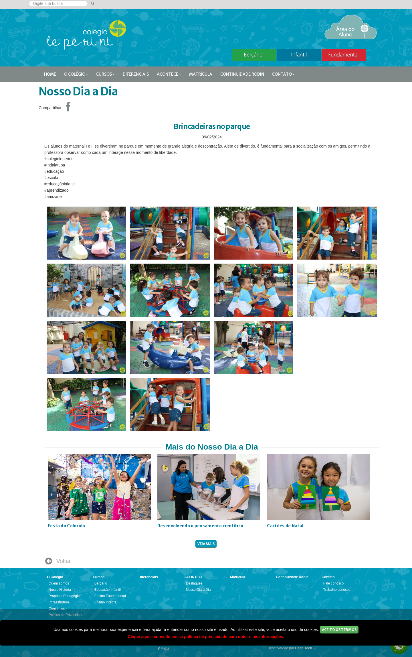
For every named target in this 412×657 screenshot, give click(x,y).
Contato (283, 74)
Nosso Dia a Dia (198, 590)
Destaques (194, 583)
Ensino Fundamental (110, 596)
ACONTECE (169, 74)
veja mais (206, 544)
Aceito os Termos (339, 629)
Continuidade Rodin (242, 74)
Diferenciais (136, 74)
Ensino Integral (105, 602)
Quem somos (59, 583)
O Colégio (76, 74)
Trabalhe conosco (336, 590)
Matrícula (200, 74)
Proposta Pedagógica (65, 596)
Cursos (105, 74)
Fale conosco (333, 583)
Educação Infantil (107, 590)
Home (50, 74)
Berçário (100, 583)
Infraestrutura (59, 602)
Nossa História (60, 590)
